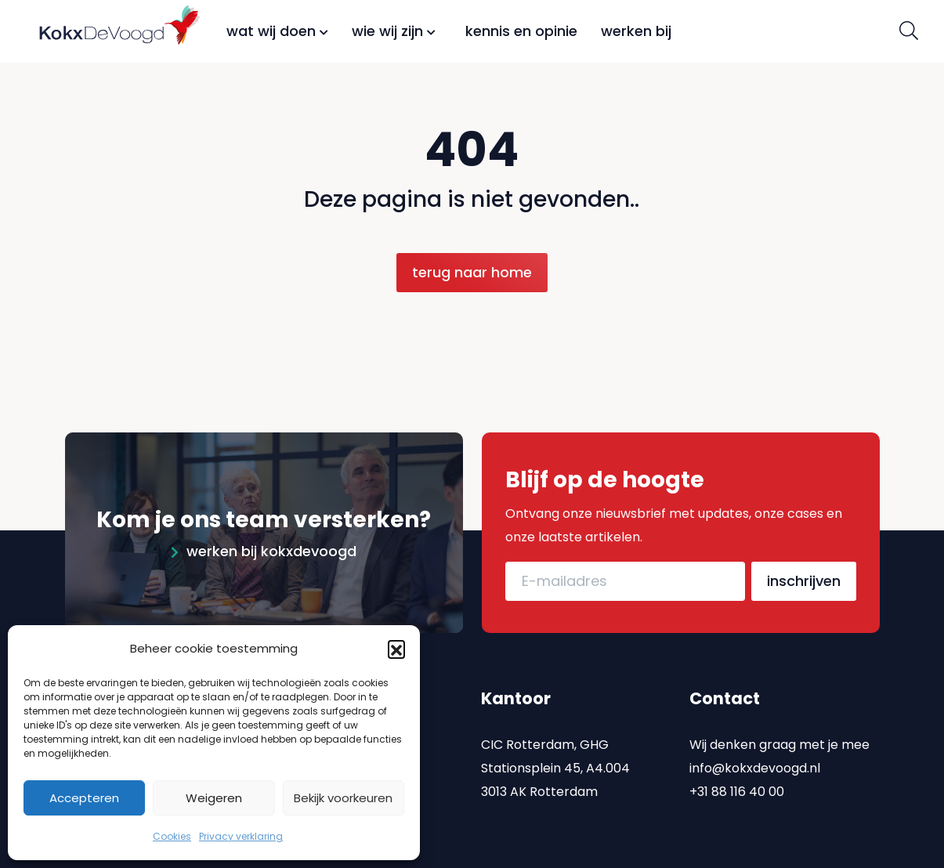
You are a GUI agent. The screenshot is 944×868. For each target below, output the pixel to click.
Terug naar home (472, 272)
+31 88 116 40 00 (736, 782)
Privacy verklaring (241, 836)
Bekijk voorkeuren (343, 798)
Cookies (172, 836)
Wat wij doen (277, 31)
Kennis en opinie (521, 31)
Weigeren (214, 798)
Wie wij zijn (394, 31)
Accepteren (84, 798)
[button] (396, 648)
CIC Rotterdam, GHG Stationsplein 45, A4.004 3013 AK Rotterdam (555, 758)
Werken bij (636, 31)
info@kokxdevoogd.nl (754, 759)
